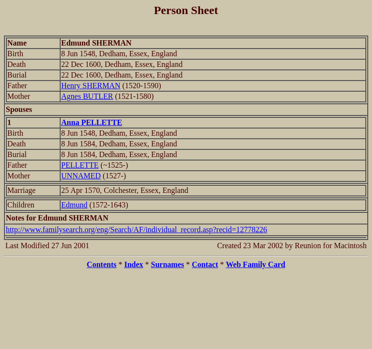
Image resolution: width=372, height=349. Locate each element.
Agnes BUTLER (87, 96)
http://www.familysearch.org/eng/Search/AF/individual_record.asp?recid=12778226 (136, 229)
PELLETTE (79, 165)
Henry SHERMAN (90, 85)
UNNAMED (81, 176)
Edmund (74, 205)
